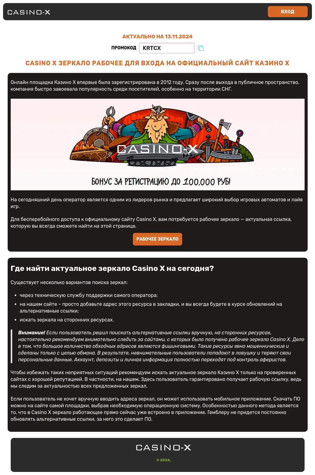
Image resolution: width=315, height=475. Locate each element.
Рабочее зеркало (158, 239)
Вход (287, 11)
